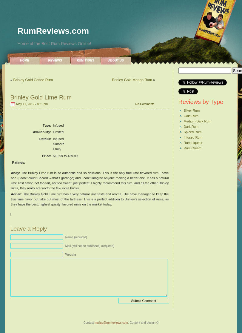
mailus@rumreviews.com (111, 322)
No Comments (145, 104)
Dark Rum (191, 126)
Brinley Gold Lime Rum (41, 97)
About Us (116, 60)
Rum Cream (192, 148)
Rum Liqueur (193, 143)
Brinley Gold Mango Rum (132, 80)
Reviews (55, 60)
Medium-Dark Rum (197, 121)
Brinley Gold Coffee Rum (33, 80)
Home (24, 60)
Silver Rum (192, 110)
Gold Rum (191, 116)
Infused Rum (193, 137)
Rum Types (85, 60)
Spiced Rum (193, 132)
